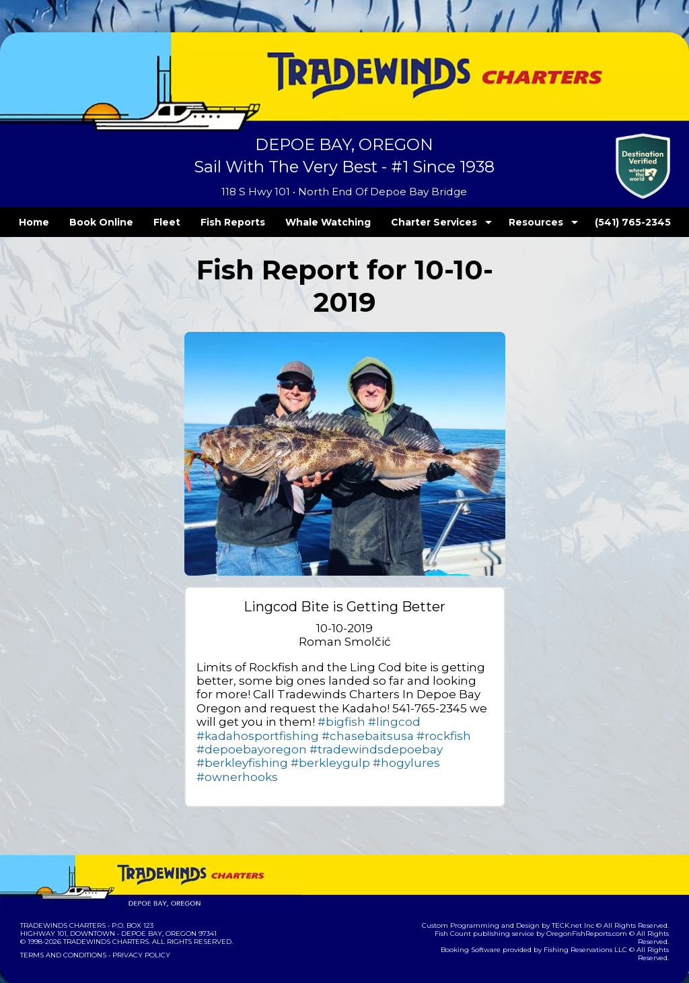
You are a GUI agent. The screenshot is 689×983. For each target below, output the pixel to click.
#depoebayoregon (291, 735)
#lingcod (260, 721)
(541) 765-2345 (605, 222)
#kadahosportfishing (336, 721)
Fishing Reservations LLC (561, 914)
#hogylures (372, 749)
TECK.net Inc (580, 898)
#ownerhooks (437, 749)
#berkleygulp (308, 749)
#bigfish (216, 721)
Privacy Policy (137, 927)
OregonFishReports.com (563, 906)
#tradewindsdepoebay (396, 735)
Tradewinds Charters (62, 898)
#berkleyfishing (234, 749)
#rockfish (219, 735)
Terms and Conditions (62, 927)
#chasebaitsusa (430, 721)
